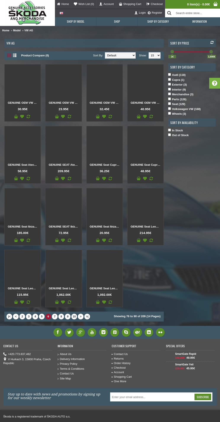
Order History (121, 363)
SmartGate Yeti (184, 364)
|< (9, 316)
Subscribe (203, 397)
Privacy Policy (67, 364)
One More (119, 381)
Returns (118, 358)
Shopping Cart (122, 376)
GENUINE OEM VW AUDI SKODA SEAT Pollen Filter (23, 102)
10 (74, 316)
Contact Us (66, 374)
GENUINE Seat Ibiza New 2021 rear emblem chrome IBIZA (105, 226)
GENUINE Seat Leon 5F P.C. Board (23, 288)
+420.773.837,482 (17, 354)
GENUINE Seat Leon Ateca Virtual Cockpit (64, 288)
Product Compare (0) (35, 55)
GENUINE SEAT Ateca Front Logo (64, 164)
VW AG (28, 30)
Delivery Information (71, 359)
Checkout (119, 367)
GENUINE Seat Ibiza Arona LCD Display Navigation (23, 226)
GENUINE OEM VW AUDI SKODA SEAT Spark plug (105, 102)
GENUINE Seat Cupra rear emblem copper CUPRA (146, 164)
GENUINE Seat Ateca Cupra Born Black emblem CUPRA (23, 164)
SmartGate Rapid (185, 353)
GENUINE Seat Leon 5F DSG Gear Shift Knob (146, 226)
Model (17, 30)
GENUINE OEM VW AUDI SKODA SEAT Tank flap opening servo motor (146, 102)
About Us (64, 354)
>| (87, 316)
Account (118, 372)
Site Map (64, 379)
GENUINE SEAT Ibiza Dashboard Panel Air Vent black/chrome (64, 226)
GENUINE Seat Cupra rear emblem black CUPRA (105, 164)
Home (5, 30)
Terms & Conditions (71, 369)
